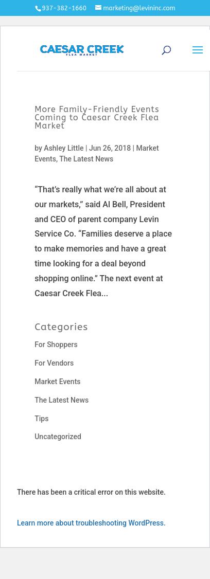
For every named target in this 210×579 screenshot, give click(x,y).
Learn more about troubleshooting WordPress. (91, 523)
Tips (41, 418)
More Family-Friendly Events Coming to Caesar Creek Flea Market (96, 117)
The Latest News (86, 159)
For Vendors (54, 363)
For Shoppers (56, 344)
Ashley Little (63, 148)
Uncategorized (57, 436)
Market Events (57, 381)
